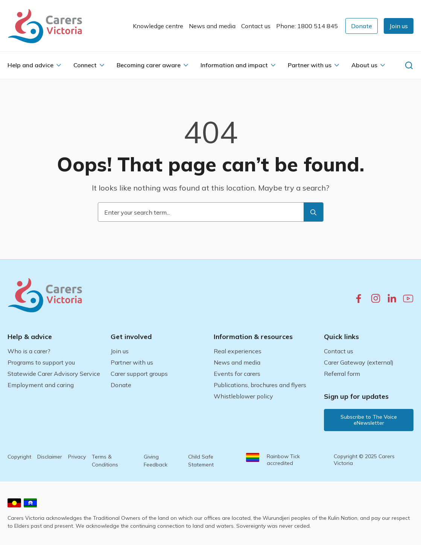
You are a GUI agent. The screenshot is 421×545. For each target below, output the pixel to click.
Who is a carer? (29, 351)
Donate (121, 385)
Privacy (77, 456)
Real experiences (237, 351)
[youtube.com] (408, 298)
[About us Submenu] (382, 65)
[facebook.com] (359, 298)
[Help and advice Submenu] (58, 65)
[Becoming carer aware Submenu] (186, 65)
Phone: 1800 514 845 (307, 26)
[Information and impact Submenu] (273, 65)
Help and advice (30, 65)
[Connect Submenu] (102, 65)
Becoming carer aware (149, 65)
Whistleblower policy (243, 396)
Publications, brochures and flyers (260, 385)
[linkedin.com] (392, 298)
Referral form (342, 373)
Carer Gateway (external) (359, 362)
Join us (120, 351)
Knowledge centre (158, 26)
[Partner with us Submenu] (336, 65)
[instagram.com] (376, 298)
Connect (85, 65)
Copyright (19, 456)
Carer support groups (139, 373)
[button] (398, 26)
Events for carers (237, 373)
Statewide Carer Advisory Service (54, 373)
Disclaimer (49, 456)
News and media (212, 26)
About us (364, 65)
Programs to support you (41, 362)
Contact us (256, 26)
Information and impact (234, 65)
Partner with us (309, 65)
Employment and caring (41, 385)
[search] (313, 212)
